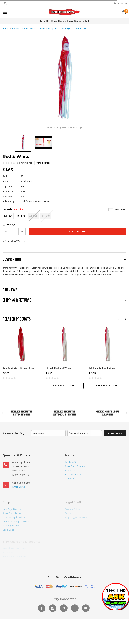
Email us (18, 486)
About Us (70, 470)
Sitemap (69, 478)
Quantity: (9, 224)
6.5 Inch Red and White (102, 367)
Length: (14, 209)
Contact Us (71, 462)
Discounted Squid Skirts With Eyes (55, 28)
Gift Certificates (73, 474)
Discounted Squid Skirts (23, 28)
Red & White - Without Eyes (18, 367)
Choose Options (64, 385)
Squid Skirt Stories (75, 466)
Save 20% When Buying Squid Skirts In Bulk (64, 20)
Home (5, 28)
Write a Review (43, 163)
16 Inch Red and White (58, 367)
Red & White (81, 28)
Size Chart (120, 209)
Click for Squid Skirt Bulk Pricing (36, 201)
